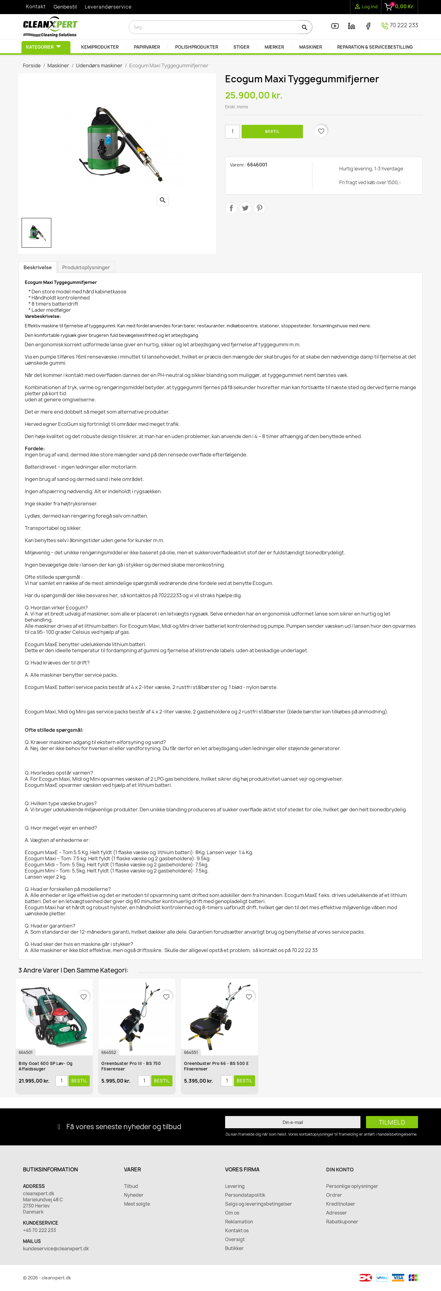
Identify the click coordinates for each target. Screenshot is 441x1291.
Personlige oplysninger (352, 1186)
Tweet (245, 208)
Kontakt (36, 6)
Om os (232, 1213)
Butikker (234, 1248)
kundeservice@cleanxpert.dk (56, 1249)
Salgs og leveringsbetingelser (258, 1204)
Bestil (272, 131)
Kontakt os (237, 1231)
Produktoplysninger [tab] (86, 267)
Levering (235, 1186)
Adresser (336, 1213)
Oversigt (235, 1240)
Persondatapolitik (245, 1195)
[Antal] (232, 131)
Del (231, 208)
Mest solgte (137, 1204)
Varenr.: (238, 165)
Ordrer (334, 1195)
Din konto (340, 1169)
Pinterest (259, 208)
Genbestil (65, 6)
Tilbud (131, 1186)
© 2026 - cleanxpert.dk (47, 1278)
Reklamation (239, 1222)
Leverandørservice (108, 7)
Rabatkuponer (342, 1222)
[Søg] (220, 27)
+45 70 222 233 (39, 1230)
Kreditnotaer (340, 1204)
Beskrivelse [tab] (38, 267)
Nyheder (134, 1195)
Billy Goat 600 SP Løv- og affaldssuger (46, 1066)
